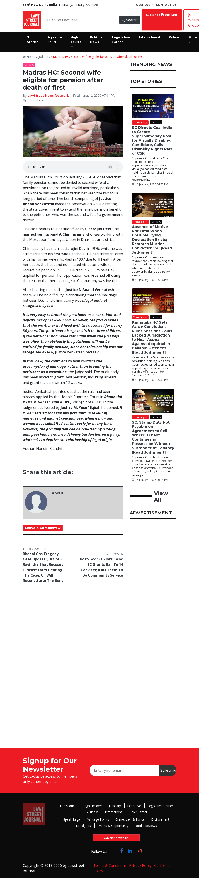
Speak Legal (72, 819)
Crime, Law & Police (130, 819)
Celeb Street (138, 812)
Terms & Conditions (110, 865)
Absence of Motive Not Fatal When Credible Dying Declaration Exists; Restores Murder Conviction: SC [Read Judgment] (152, 240)
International (114, 812)
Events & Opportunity (112, 826)
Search (129, 19)
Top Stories (67, 806)
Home (29, 56)
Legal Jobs (83, 826)
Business (92, 812)
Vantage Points (98, 819)
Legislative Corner (160, 806)
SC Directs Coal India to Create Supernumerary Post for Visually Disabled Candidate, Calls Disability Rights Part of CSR (152, 140)
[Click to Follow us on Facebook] (121, 850)
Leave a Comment (43, 528)
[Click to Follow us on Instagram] (139, 850)
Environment (160, 819)
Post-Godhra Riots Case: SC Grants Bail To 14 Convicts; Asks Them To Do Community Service (101, 567)
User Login (144, 4)
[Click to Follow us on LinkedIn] (130, 850)
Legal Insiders (93, 806)
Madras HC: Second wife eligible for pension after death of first (98, 56)
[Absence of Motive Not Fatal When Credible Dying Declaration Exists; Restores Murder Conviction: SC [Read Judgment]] (153, 205)
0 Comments (34, 100)
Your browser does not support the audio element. (73, 167)
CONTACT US (166, 4)
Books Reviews (146, 826)
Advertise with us (116, 838)
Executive (134, 806)
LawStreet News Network (48, 95)
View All (161, 496)
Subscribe (161, 14)
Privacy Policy (140, 865)
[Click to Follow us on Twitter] (114, 850)
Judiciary (44, 56)
